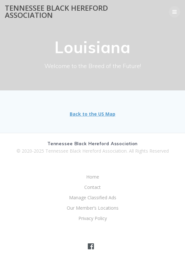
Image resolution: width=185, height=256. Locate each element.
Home (92, 177)
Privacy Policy (92, 218)
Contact (92, 187)
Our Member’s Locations (93, 208)
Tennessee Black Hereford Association (56, 12)
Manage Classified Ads (92, 197)
